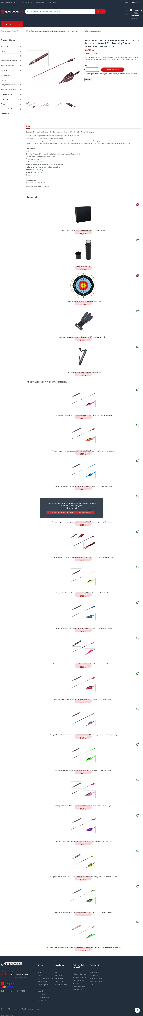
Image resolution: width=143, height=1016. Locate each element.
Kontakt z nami (51, 2)
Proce (3, 104)
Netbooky (4, 80)
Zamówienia (94, 975)
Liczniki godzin (6, 75)
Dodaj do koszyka (112, 69)
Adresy (92, 985)
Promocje (41, 994)
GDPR (40, 975)
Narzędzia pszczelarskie (9, 85)
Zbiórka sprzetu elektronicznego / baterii (44, 988)
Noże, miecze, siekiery (8, 90)
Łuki (2, 56)
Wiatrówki (4, 46)
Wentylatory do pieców (9, 61)
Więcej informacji (71, 508)
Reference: (88, 54)
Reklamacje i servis (61, 985)
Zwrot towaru (60, 982)
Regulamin (59, 975)
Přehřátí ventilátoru (79, 987)
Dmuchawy (5, 114)
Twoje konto (95, 965)
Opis (28, 126)
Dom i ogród (5, 99)
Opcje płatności (60, 978)
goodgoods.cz (16, 1009)
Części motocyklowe (8, 109)
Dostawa (58, 972)
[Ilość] (92, 70)
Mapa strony (42, 1000)
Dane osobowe (95, 972)
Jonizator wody (6, 94)
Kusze (3, 51)
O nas (40, 972)
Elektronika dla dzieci (8, 65)
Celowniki (4, 70)
